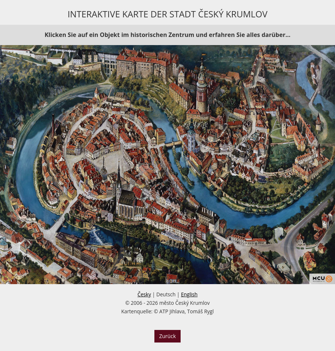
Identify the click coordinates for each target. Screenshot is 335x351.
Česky (144, 294)
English (189, 294)
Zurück (167, 336)
